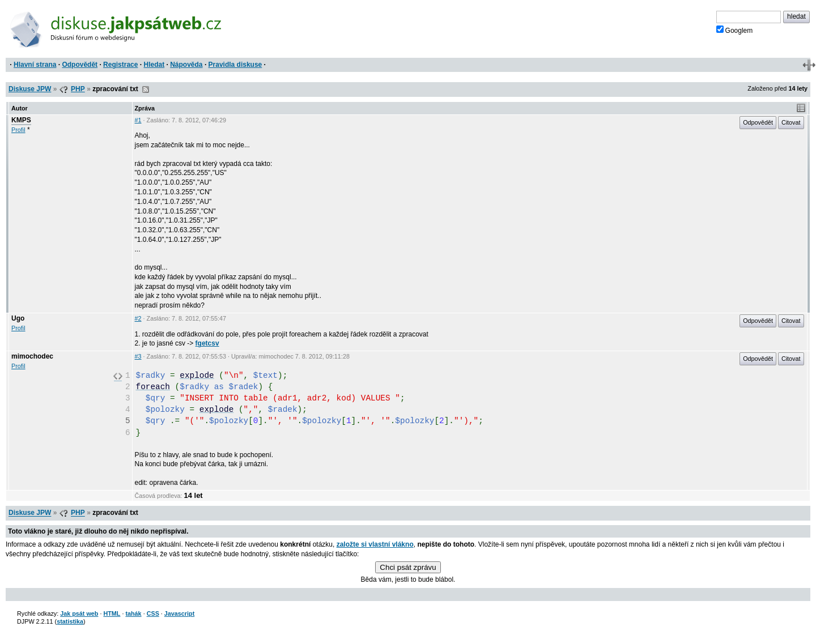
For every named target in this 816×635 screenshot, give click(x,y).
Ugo (17, 318)
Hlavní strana (35, 65)
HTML (111, 613)
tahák (133, 613)
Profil (18, 129)
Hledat (153, 65)
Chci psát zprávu (408, 567)
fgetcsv (207, 343)
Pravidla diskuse (235, 65)
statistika (70, 621)
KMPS (21, 120)
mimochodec (32, 356)
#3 (138, 356)
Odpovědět (79, 65)
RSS (145, 89)
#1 (138, 120)
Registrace (120, 65)
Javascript (179, 613)
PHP (78, 89)
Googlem (734, 30)
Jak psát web (79, 613)
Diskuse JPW (29, 89)
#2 (138, 318)
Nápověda (186, 65)
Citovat (791, 122)
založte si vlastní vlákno (375, 544)
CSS (153, 613)
